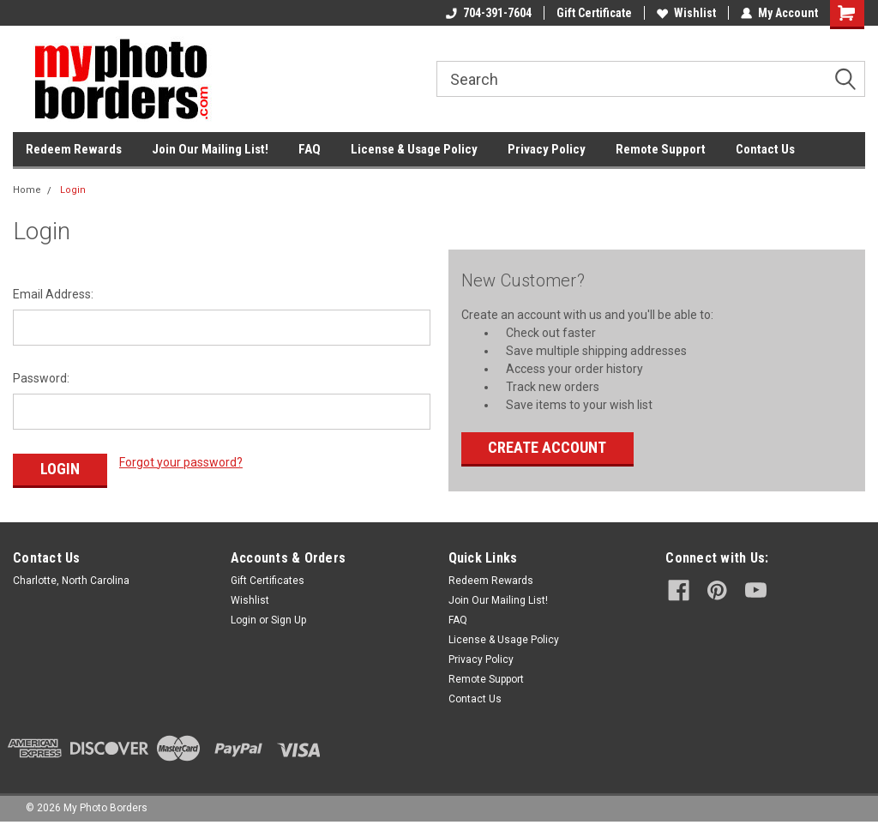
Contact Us (765, 149)
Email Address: (53, 294)
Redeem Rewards (74, 149)
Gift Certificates (267, 581)
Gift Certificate (594, 13)
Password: (41, 378)
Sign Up (288, 620)
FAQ (309, 149)
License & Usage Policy (414, 149)
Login (73, 190)
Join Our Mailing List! (210, 149)
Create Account (547, 447)
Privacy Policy (547, 149)
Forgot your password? (181, 462)
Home (27, 190)
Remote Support (661, 149)
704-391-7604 (489, 13)
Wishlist (686, 13)
